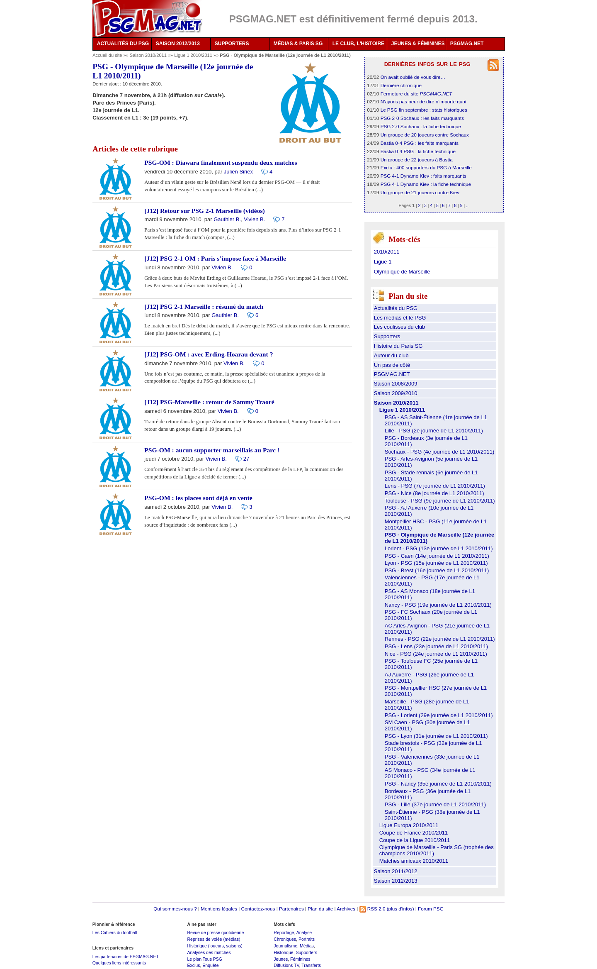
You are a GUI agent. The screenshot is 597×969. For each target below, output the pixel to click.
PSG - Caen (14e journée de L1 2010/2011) (437, 556)
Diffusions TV (286, 965)
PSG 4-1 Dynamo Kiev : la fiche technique (426, 184)
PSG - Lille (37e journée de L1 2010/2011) (435, 804)
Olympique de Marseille (402, 271)
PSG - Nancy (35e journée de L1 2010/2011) (438, 784)
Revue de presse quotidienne (215, 932)
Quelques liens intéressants (119, 962)
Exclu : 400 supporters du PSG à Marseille (426, 167)
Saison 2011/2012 (395, 871)
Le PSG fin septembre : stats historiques (424, 109)
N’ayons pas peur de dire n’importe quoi (423, 101)
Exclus (193, 965)
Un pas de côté (392, 365)
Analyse (304, 932)
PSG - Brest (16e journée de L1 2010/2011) (437, 570)
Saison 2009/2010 (395, 393)
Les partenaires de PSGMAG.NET (125, 956)
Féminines (300, 959)
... (468, 205)
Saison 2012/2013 (395, 881)
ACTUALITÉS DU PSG (123, 43)
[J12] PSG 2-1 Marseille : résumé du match (203, 306)
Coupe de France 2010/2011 (413, 833)
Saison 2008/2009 (395, 384)
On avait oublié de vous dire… (413, 77)
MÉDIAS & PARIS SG (298, 43)
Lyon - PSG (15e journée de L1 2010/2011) (436, 563)
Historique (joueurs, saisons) (214, 945)
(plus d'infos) (400, 908)
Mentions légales (219, 908)
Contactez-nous (258, 908)
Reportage (284, 932)
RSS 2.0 (372, 908)
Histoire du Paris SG (398, 346)
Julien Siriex (238, 171)
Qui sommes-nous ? (175, 908)
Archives (346, 908)
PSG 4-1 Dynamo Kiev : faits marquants (423, 175)
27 (246, 459)
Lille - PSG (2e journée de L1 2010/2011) (434, 430)
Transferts (311, 965)
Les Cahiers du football (114, 932)
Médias (307, 945)
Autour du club (391, 355)
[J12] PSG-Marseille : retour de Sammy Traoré (209, 401)
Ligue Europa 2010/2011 (408, 825)
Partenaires (291, 908)
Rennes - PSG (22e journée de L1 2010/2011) (440, 639)
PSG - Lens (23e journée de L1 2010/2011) (436, 646)
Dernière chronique (401, 85)
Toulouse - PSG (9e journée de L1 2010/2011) (440, 501)
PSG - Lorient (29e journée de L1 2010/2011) (439, 715)
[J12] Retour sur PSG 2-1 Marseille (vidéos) (204, 210)
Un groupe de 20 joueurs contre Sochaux (425, 134)
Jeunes (281, 959)
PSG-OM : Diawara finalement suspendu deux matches (220, 162)
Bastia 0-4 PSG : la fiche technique (418, 151)
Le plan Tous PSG (204, 959)
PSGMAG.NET (467, 43)
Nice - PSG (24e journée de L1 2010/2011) (436, 654)
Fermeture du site (416, 93)
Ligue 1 (383, 262)
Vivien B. (254, 219)
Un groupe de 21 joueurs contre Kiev (420, 192)
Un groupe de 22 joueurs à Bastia (417, 159)
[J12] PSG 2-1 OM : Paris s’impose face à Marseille (215, 258)
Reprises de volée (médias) (213, 939)
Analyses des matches (209, 952)
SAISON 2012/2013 (178, 43)
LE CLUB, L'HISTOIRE (358, 43)
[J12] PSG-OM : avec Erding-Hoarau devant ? (208, 354)
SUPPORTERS (232, 43)
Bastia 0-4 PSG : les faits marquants (420, 143)
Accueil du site (107, 55)
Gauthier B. (227, 219)
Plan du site (320, 908)
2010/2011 (386, 252)
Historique (283, 952)
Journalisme (285, 945)
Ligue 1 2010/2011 (194, 55)
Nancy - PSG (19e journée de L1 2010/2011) (438, 605)
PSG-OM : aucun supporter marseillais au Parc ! (211, 450)
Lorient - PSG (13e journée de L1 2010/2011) (439, 548)
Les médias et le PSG (400, 318)
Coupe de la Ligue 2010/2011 (414, 840)
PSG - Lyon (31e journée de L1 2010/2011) (436, 736)
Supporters (387, 336)
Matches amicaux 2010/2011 (413, 861)
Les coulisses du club (399, 327)
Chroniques (285, 939)
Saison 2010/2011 (149, 55)
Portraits (306, 939)
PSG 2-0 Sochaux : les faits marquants (422, 118)
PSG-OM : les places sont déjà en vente (198, 497)
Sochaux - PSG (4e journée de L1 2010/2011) (440, 452)
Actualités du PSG (396, 308)
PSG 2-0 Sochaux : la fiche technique (421, 126)
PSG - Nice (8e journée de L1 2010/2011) (434, 493)
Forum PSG (431, 908)
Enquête (210, 965)
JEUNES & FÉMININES (418, 43)
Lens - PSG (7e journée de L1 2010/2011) (435, 486)
